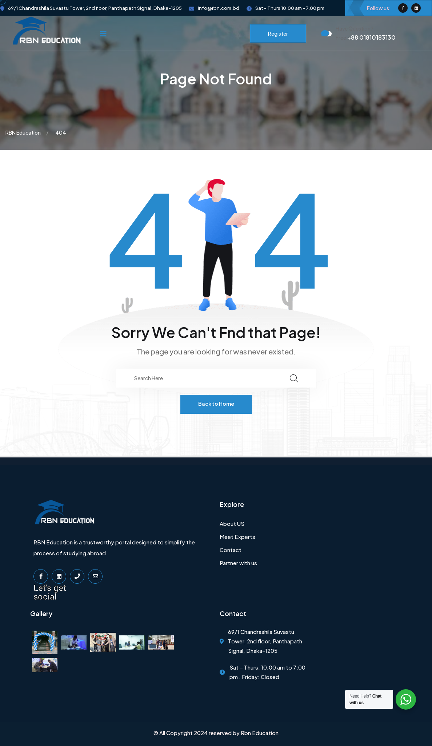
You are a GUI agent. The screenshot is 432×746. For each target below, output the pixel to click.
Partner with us (238, 562)
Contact (230, 549)
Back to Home (216, 403)
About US (232, 523)
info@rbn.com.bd (218, 8)
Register (278, 33)
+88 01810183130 (366, 37)
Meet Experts (237, 536)
